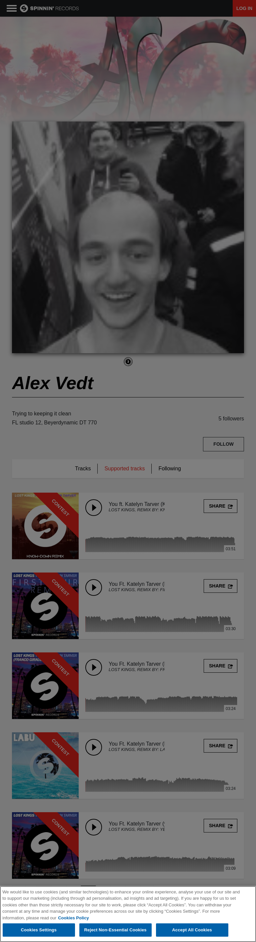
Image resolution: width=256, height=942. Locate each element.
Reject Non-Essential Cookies (115, 929)
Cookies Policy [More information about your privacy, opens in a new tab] (73, 917)
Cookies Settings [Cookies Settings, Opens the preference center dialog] (39, 929)
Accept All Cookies (192, 929)
